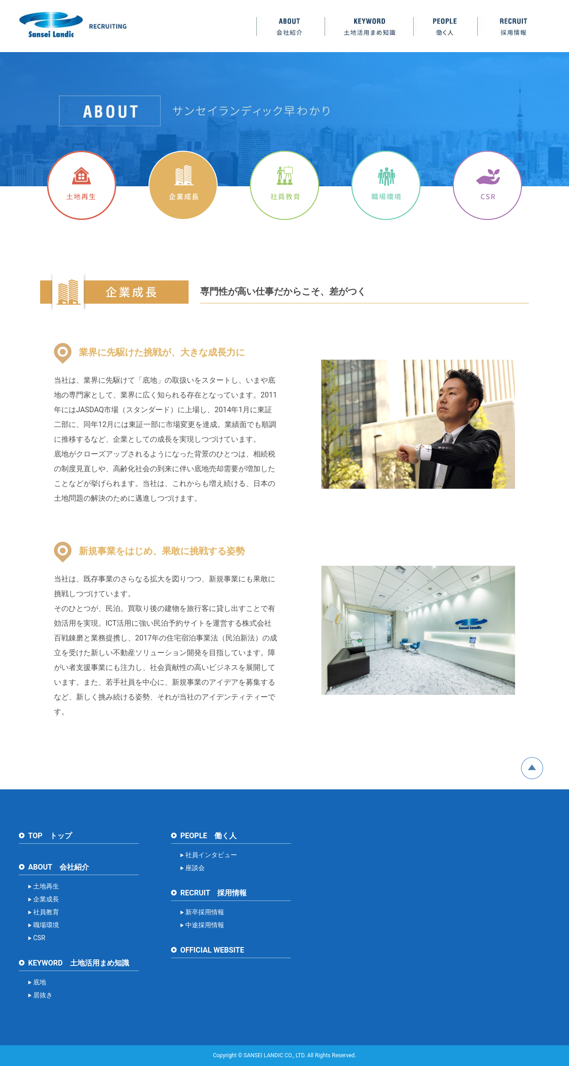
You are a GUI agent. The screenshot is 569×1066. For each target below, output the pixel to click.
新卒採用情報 (204, 912)
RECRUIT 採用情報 (213, 892)
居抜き (43, 995)
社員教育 (46, 912)
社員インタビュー (211, 855)
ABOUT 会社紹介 (58, 867)
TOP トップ (50, 835)
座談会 (195, 867)
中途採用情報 (204, 925)
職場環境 (46, 925)
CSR (39, 938)
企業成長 (46, 899)
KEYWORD (369, 26)
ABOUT (290, 26)
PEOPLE (445, 26)
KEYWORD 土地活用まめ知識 (78, 963)
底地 (39, 982)
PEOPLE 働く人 (208, 835)
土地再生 (46, 886)
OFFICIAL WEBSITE (212, 950)
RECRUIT (513, 26)
